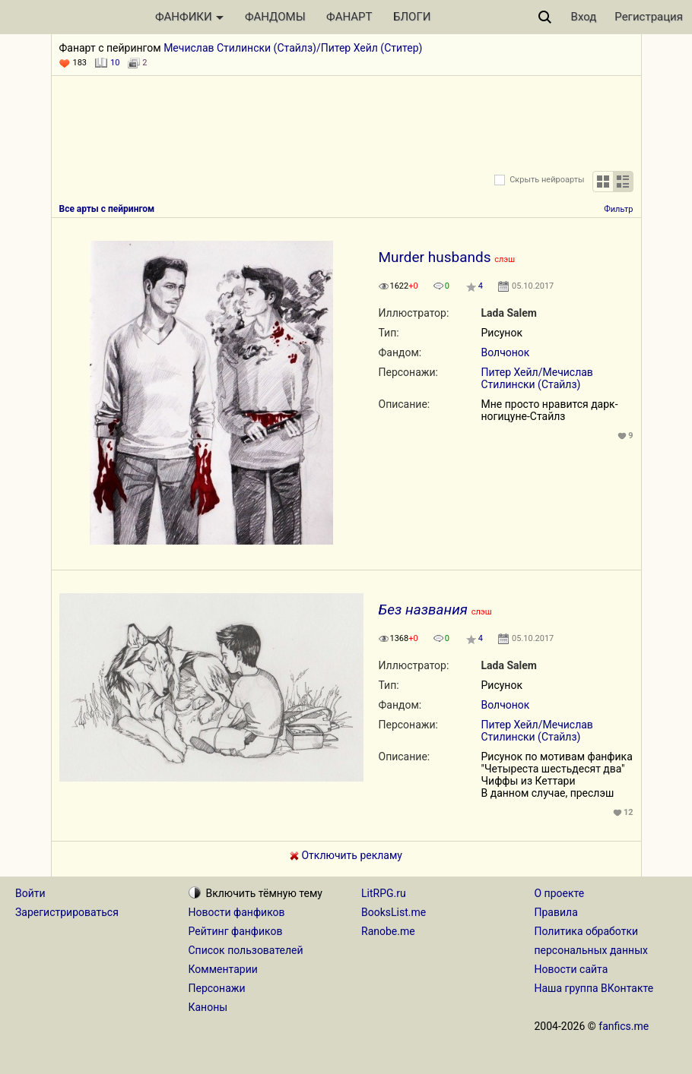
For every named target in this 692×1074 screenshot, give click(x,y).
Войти (30, 893)
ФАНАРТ (349, 17)
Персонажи (217, 988)
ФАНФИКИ (189, 17)
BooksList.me (393, 912)
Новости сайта (571, 969)
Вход (584, 17)
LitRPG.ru (383, 893)
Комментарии (223, 969)
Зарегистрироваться (67, 912)
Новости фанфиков (237, 912)
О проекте (560, 893)
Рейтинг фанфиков (236, 931)
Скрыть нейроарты (546, 180)
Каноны (208, 1007)
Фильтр (618, 209)
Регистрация (648, 17)
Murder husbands (435, 257)
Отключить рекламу (346, 855)
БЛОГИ (411, 17)
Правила (556, 912)
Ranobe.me (388, 931)
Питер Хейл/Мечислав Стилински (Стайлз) (537, 378)
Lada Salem (509, 313)
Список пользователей (246, 950)
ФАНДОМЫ (275, 17)
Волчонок (505, 352)
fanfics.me (623, 1026)
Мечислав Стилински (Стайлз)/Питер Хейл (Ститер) (292, 48)
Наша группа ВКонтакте (594, 988)
